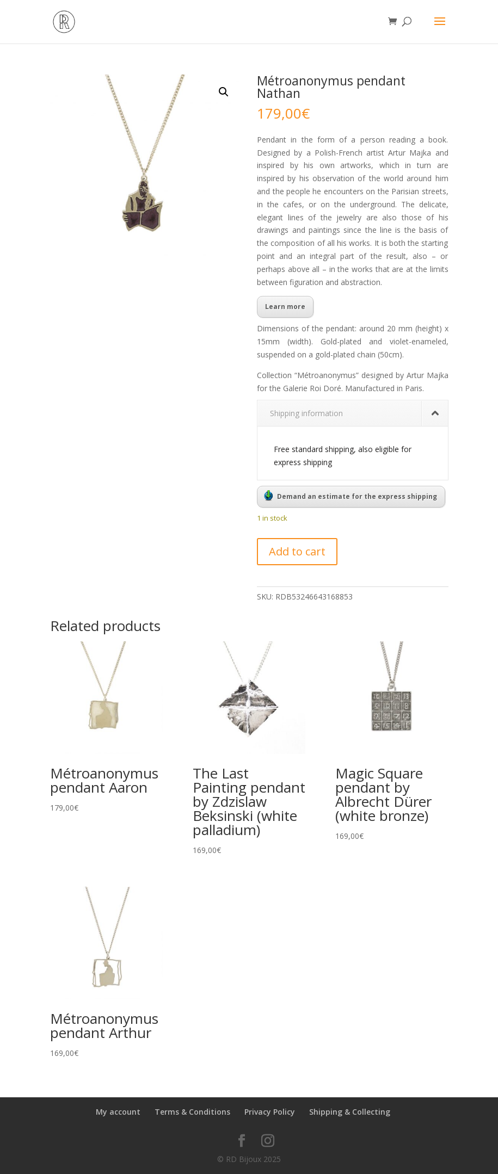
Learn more (285, 306)
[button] (223, 92)
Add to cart (297, 551)
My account (118, 1112)
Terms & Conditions (192, 1112)
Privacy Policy (269, 1112)
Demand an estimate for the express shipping (350, 495)
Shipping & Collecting (349, 1112)
